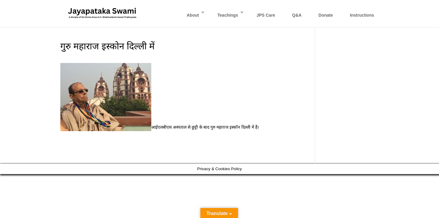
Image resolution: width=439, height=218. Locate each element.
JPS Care (265, 15)
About (193, 15)
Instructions (362, 15)
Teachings (227, 15)
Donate (326, 15)
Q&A (297, 15)
